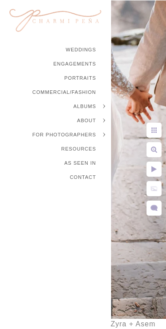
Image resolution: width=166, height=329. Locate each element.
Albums (84, 106)
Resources (78, 148)
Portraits (80, 78)
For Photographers (64, 134)
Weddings (81, 49)
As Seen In (80, 163)
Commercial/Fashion (64, 92)
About (86, 120)
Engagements (74, 63)
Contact (83, 177)
